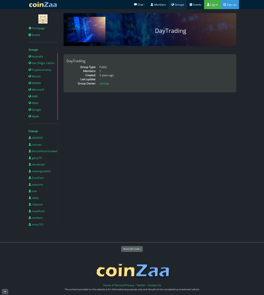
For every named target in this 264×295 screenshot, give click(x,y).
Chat (139, 4)
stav (33, 191)
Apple (34, 116)
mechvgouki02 (40, 171)
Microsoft (36, 89)
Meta (33, 103)
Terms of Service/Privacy (118, 285)
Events (195, 4)
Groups (177, 4)
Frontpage (37, 28)
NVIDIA (35, 83)
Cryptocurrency (40, 70)
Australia (36, 56)
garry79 (35, 158)
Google (35, 109)
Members (158, 4)
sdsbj (34, 198)
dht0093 (36, 138)
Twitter (140, 285)
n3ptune (36, 204)
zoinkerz (36, 217)
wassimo (36, 184)
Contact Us (154, 285)
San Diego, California (43, 63)
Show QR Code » (132, 248)
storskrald (37, 164)
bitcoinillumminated (43, 151)
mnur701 (36, 224)
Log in (212, 4)
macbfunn (37, 211)
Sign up (229, 4)
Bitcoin (35, 76)
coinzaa (35, 144)
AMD (33, 96)
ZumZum (36, 178)
